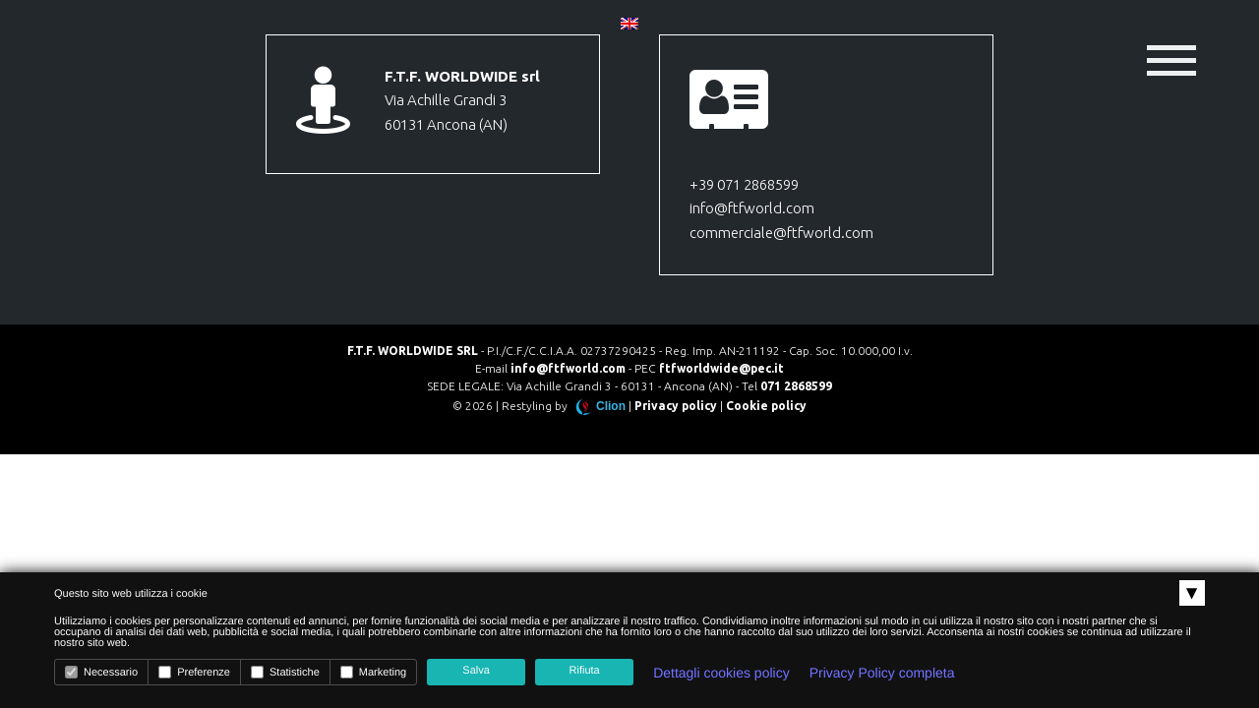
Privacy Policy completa (882, 672)
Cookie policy (766, 405)
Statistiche (285, 672)
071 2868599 (796, 386)
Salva (476, 671)
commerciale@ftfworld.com (781, 232)
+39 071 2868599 (744, 184)
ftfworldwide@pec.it (721, 368)
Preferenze (194, 672)
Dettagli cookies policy (721, 672)
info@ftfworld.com (751, 208)
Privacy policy (675, 405)
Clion (611, 406)
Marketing (373, 672)
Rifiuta (585, 671)
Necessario (101, 672)
